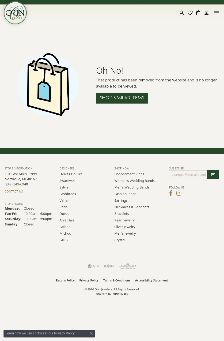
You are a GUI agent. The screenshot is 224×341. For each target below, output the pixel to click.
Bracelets (121, 213)
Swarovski (67, 180)
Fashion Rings (125, 194)
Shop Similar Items (122, 98)
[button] (182, 12)
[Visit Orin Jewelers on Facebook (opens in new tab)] (171, 193)
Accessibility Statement (151, 280)
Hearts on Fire (71, 174)
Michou (65, 233)
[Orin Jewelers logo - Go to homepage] (15, 12)
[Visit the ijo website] (109, 266)
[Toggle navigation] (217, 12)
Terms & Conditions (116, 280)
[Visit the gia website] (93, 266)
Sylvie (64, 187)
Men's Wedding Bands (132, 187)
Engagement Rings (129, 174)
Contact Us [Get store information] (14, 191)
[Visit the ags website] (127, 266)
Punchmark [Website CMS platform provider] (120, 294)
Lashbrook (68, 194)
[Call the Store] (16, 184)
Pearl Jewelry (124, 220)
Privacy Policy (89, 280)
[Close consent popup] (91, 333)
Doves (64, 213)
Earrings (121, 200)
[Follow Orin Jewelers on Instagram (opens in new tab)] (178, 193)
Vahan (64, 200)
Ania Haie (67, 220)
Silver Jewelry (124, 227)
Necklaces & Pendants (131, 207)
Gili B (64, 240)
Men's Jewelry (125, 233)
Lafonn (65, 227)
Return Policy (65, 280)
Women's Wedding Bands (134, 180)
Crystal (119, 240)
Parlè (64, 207)
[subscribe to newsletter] (213, 174)
